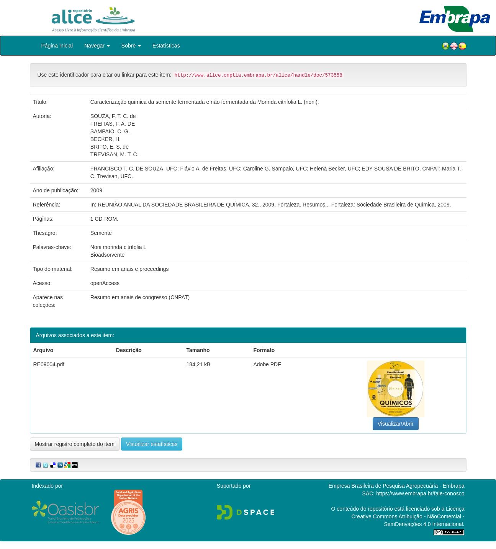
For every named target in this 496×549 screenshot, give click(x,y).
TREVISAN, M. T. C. (114, 154)
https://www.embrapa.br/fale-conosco (420, 493)
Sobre (131, 46)
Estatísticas (166, 46)
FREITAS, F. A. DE (112, 124)
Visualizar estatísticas (151, 444)
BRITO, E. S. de (109, 147)
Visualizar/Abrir (396, 424)
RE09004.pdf (49, 364)
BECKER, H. (105, 139)
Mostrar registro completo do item (75, 444)
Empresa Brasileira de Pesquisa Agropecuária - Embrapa (397, 486)
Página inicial (57, 46)
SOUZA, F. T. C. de (113, 116)
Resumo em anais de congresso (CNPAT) (140, 297)
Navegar (97, 46)
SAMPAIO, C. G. (110, 131)
